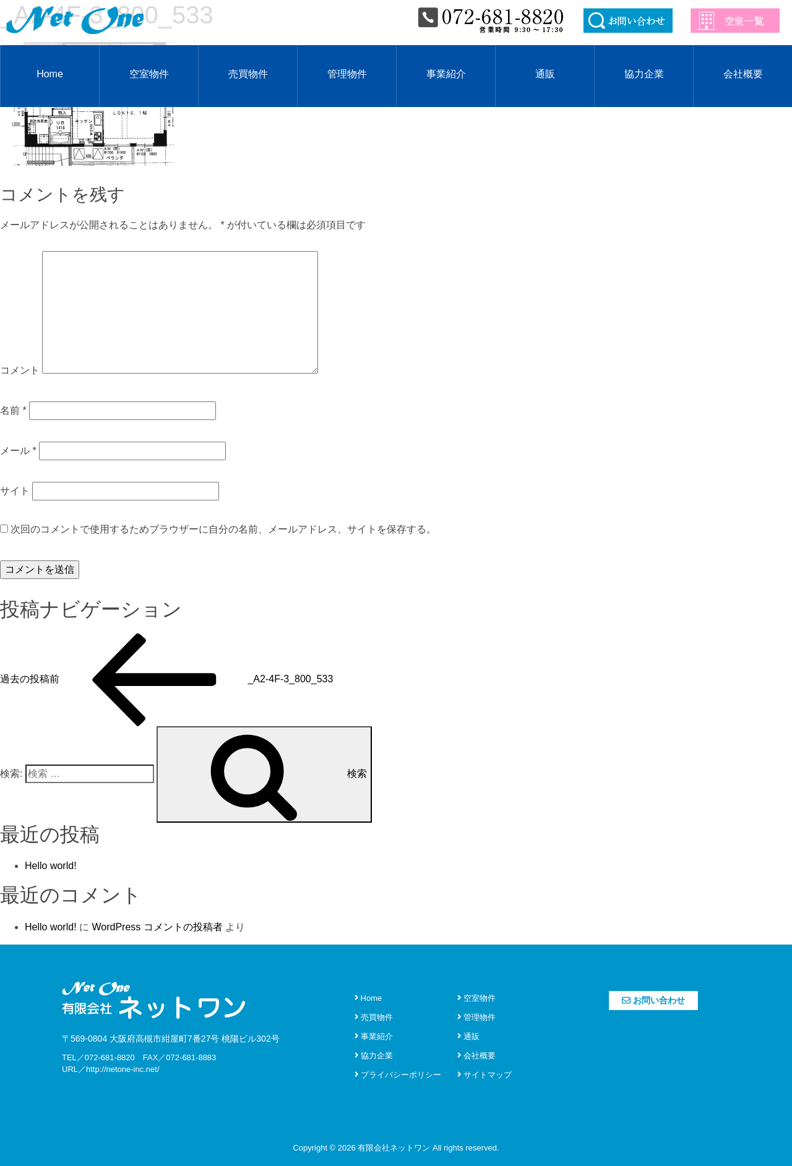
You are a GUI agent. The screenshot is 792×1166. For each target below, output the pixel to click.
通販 (545, 74)
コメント (20, 370)
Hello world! (51, 865)
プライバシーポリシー (398, 1074)
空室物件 (149, 74)
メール (18, 450)
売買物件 (248, 74)
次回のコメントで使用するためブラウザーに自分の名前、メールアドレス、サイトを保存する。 (223, 529)
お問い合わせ (653, 1000)
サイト (15, 491)
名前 (13, 410)
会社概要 (743, 74)
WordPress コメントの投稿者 (157, 927)
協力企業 (644, 74)
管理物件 (347, 74)
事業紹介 (446, 74)
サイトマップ (484, 1074)
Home (50, 74)
